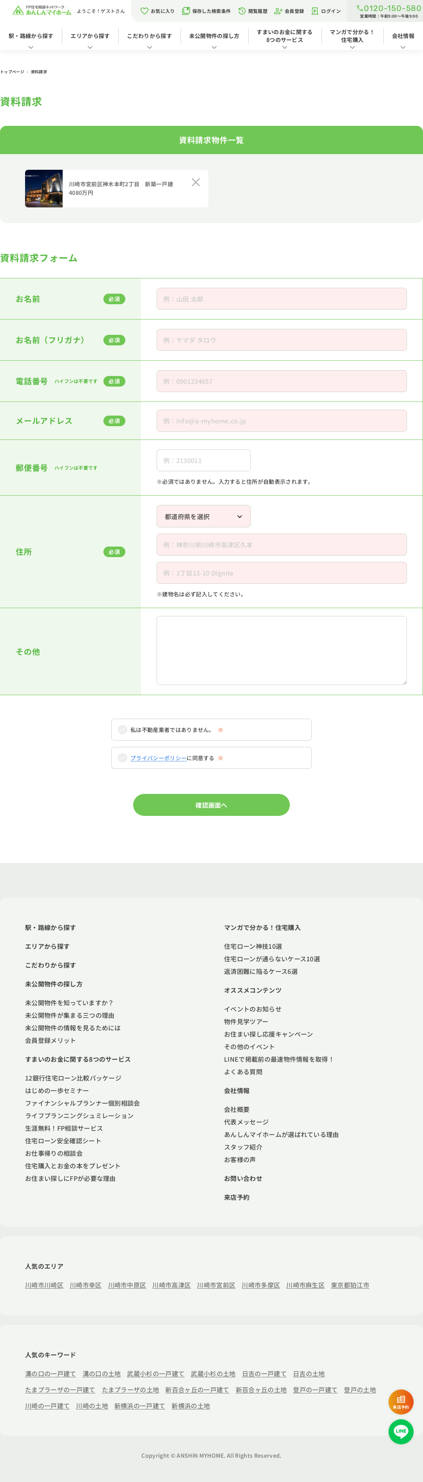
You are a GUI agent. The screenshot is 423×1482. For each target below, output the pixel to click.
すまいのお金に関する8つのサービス (285, 36)
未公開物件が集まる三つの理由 (69, 1015)
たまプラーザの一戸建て (60, 1389)
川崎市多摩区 (261, 1284)
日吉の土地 (309, 1373)
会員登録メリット (50, 1040)
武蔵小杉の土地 (213, 1373)
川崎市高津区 (171, 1284)
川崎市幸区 (86, 1284)
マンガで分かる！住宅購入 (352, 36)
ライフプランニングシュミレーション (79, 1115)
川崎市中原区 (127, 1284)
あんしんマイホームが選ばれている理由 (281, 1134)
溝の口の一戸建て (50, 1373)
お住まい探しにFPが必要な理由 (70, 1178)
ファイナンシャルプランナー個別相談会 (82, 1103)
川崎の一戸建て (47, 1405)
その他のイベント (249, 1046)
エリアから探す (90, 36)
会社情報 (403, 36)
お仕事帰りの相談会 (54, 1153)
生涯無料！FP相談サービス (64, 1128)
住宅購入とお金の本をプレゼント (73, 1165)
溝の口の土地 (102, 1373)
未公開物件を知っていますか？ (69, 1002)
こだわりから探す (149, 36)
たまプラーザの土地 (130, 1389)
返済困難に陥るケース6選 (261, 971)
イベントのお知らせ (253, 1008)
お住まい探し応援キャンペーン (268, 1034)
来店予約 (236, 1197)
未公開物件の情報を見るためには (73, 1027)
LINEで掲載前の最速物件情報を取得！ (279, 1059)
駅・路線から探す (31, 36)
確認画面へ (211, 805)
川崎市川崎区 (44, 1284)
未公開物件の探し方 (214, 36)
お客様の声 (240, 1159)
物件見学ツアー (246, 1021)
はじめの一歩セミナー (57, 1090)
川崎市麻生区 (305, 1284)
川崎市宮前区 (216, 1284)
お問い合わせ (243, 1178)
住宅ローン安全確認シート (63, 1140)
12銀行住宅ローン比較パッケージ (73, 1077)
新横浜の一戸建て (140, 1405)
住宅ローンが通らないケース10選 (272, 958)
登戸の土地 (360, 1389)
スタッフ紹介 (243, 1146)
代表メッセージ (246, 1121)
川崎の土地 (92, 1405)
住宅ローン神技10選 (253, 946)
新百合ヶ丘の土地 (261, 1389)
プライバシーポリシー (158, 758)
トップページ (12, 71)
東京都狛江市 (350, 1284)
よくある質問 (243, 1071)
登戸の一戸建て (315, 1389)
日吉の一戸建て (264, 1373)
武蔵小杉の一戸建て (155, 1373)
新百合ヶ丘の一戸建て (197, 1389)
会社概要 (236, 1109)
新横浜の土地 (191, 1405)
